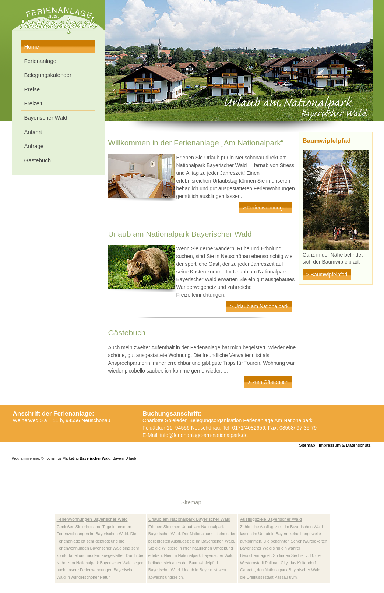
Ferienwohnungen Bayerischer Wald (92, 519)
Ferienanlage (40, 61)
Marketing (71, 458)
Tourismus (53, 458)
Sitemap (307, 445)
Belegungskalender (47, 75)
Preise (32, 89)
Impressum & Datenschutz (345, 445)
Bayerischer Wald (45, 117)
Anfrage (34, 146)
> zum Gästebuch (268, 382)
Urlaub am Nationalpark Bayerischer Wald (189, 519)
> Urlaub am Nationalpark (259, 306)
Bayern (118, 458)
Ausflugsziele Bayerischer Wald (271, 519)
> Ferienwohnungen (265, 208)
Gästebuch (37, 160)
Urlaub (130, 458)
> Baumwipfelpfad (327, 275)
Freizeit (33, 103)
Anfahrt (33, 132)
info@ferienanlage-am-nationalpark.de (204, 435)
